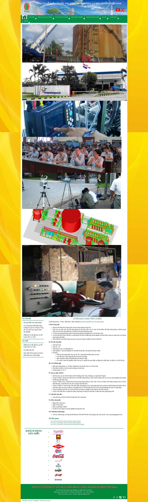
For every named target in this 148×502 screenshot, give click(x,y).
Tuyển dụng (113, 17)
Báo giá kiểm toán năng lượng (33, 322)
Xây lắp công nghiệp (61, 17)
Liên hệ (26, 21)
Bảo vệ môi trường (77, 17)
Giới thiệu (32, 17)
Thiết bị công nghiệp (92, 17)
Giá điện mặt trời (29, 350)
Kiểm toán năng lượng (45, 17)
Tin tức (104, 17)
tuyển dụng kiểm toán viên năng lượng (92, 321)
